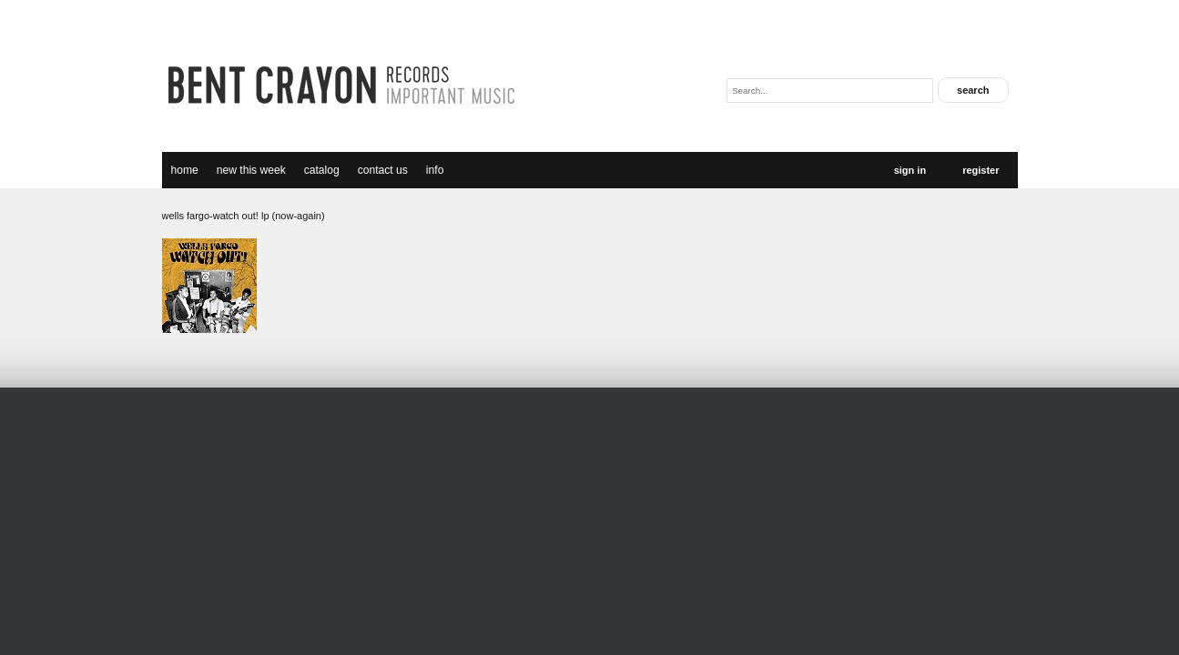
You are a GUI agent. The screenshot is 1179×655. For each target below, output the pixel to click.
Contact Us (383, 170)
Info (435, 170)
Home (184, 170)
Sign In (910, 170)
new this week (251, 170)
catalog (322, 170)
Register (980, 170)
